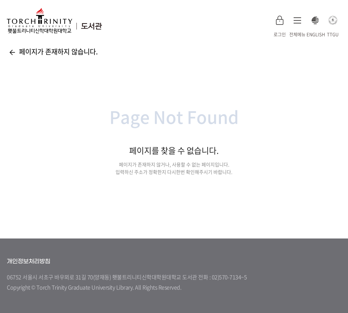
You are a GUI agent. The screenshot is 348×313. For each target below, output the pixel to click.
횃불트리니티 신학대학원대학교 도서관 (54, 20)
